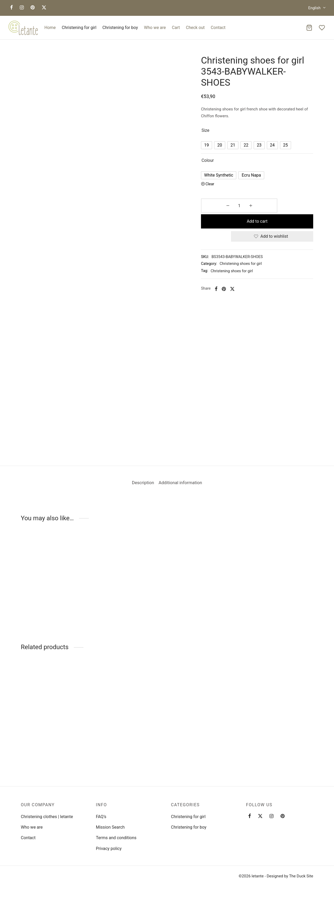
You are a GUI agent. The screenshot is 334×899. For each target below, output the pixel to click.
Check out (195, 27)
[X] (44, 8)
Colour (214, 164)
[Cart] (309, 28)
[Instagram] (22, 8)
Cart (176, 27)
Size (212, 134)
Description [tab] (139, 487)
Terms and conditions (116, 837)
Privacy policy (109, 848)
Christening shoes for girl (248, 252)
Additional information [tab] (183, 487)
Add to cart (275, 210)
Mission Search (110, 827)
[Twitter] (260, 816)
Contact (218, 27)
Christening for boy (120, 27)
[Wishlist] (322, 28)
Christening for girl (79, 27)
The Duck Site (301, 876)
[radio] (213, 150)
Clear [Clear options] (216, 188)
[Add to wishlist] (275, 225)
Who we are (155, 27)
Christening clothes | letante (47, 816)
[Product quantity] (221, 210)
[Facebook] (11, 8)
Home (50, 27)
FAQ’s (101, 816)
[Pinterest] (32, 8)
